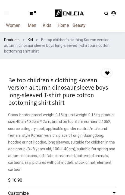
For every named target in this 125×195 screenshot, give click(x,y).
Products (12, 40)
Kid (30, 40)
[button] (106, 72)
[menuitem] (16, 25)
